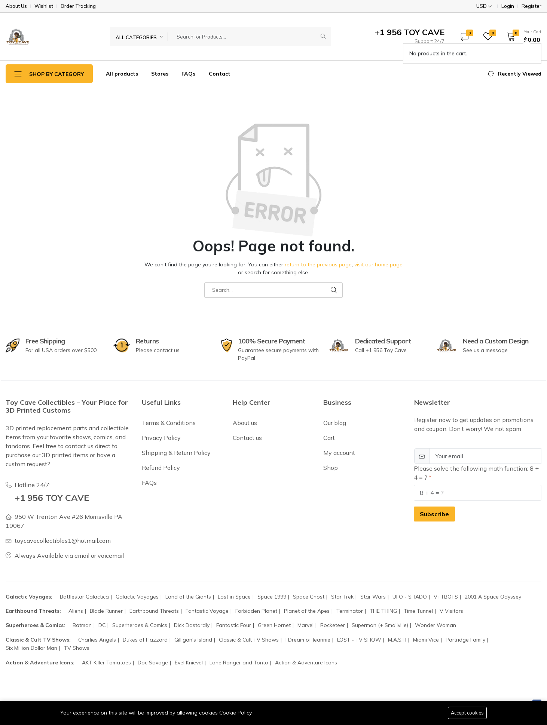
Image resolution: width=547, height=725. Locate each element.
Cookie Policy (235, 712)
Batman (82, 625)
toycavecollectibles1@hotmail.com (63, 540)
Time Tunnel (418, 611)
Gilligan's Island (193, 639)
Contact (219, 73)
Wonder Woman (435, 625)
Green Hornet (274, 625)
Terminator (349, 611)
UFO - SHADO (409, 596)
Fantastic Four (233, 625)
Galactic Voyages (137, 596)
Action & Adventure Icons (306, 662)
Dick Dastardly (192, 625)
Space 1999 (271, 596)
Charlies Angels (97, 639)
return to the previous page (318, 264)
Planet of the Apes (307, 611)
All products (122, 73)
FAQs (188, 73)
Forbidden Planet (256, 611)
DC (102, 625)
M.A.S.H (397, 639)
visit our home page (378, 264)
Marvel (305, 625)
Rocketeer (332, 625)
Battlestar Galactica (84, 596)
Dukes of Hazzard (145, 639)
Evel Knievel (189, 662)
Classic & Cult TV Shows (249, 639)
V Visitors (451, 611)
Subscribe (434, 514)
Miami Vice (426, 639)
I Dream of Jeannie (307, 639)
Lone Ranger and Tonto (239, 662)
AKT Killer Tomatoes (106, 662)
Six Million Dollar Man (31, 648)
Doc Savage (153, 662)
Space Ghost (308, 596)
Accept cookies (466, 713)
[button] (521, 36)
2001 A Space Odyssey (493, 596)
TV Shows (76, 648)
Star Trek (342, 596)
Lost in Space (234, 596)
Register (531, 6)
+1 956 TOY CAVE (53, 497)
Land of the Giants (188, 596)
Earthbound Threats (154, 611)
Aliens (75, 611)
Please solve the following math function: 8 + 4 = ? (476, 473)
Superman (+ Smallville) (380, 625)
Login (507, 6)
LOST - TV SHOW (359, 639)
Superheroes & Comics (139, 625)
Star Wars (373, 596)
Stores (159, 73)
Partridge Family (465, 639)
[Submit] (323, 36)
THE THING (383, 611)
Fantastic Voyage (207, 611)
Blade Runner (106, 611)
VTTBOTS (446, 596)
